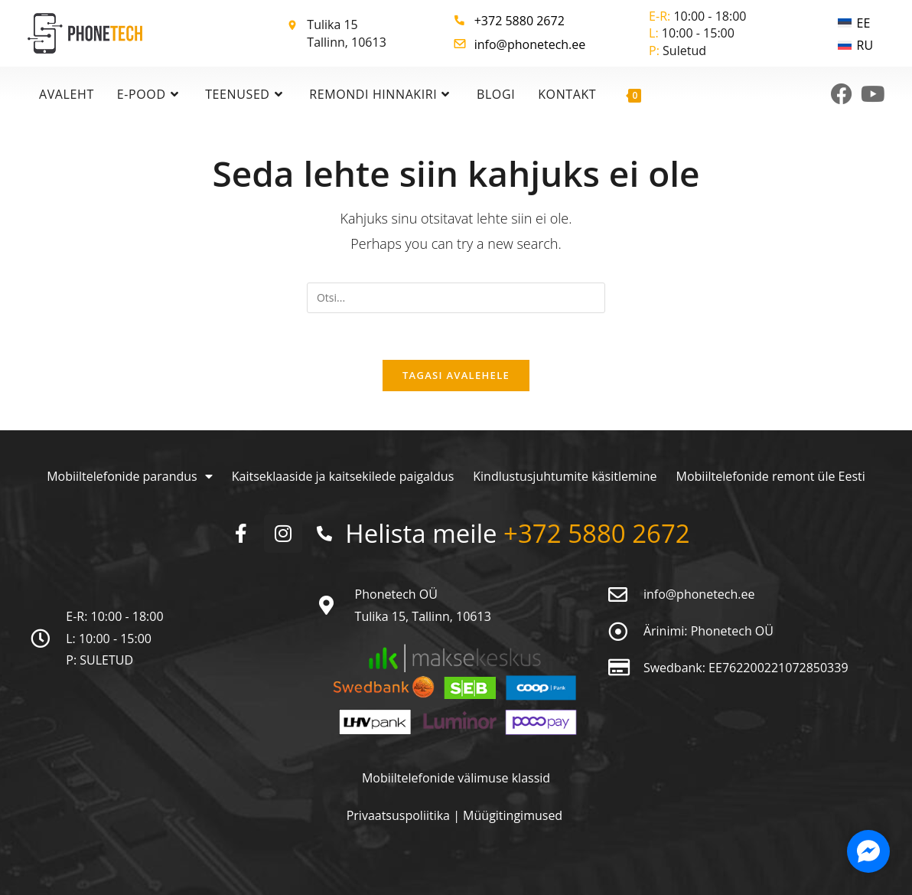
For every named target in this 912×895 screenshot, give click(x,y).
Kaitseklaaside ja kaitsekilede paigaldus (343, 476)
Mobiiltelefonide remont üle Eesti (770, 476)
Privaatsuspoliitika (400, 815)
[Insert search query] (456, 298)
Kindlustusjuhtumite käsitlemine (564, 476)
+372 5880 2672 (519, 20)
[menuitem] (855, 22)
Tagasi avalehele (456, 375)
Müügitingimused (512, 815)
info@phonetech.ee (530, 44)
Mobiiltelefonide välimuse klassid (456, 777)
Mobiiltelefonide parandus (130, 476)
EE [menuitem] (864, 23)
